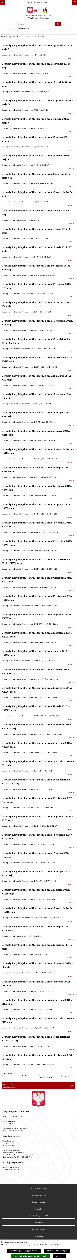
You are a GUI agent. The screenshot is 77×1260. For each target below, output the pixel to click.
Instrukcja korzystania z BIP (38, 1216)
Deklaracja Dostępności (38, 1229)
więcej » (71, 58)
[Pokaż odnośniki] (2, 2)
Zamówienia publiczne (38, 1195)
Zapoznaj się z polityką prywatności (23, 1251)
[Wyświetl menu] (74, 2)
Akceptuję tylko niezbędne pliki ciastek (30, 1256)
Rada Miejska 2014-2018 (12, 37)
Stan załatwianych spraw (38, 1188)
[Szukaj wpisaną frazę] (58, 24)
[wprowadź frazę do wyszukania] (35, 24)
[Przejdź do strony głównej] (38, 13)
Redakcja (38, 1209)
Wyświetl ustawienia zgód (57, 1251)
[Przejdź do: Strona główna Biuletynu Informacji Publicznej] (2, 36)
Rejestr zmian (38, 1223)
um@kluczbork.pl (14, 1150)
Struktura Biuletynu (38, 1202)
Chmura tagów (38, 1236)
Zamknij (59, 1256)
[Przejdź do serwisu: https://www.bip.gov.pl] (38, 2)
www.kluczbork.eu (18, 1153)
